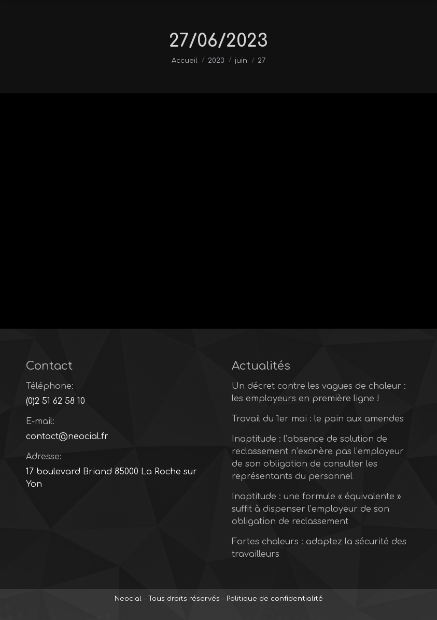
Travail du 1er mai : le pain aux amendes (318, 419)
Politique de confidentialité (275, 598)
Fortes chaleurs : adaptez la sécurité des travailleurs (319, 548)
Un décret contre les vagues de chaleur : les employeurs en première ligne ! (319, 392)
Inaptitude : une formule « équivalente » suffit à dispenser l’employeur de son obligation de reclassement (316, 509)
